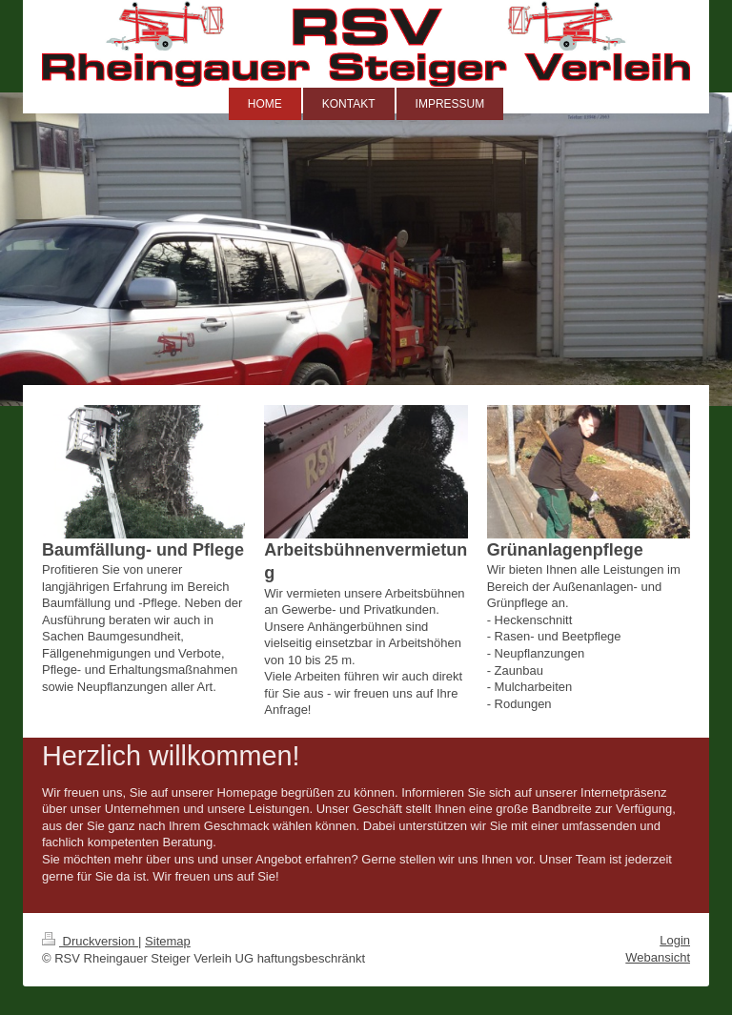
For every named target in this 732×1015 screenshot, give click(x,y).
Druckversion (90, 941)
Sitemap (168, 941)
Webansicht (657, 957)
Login (675, 940)
